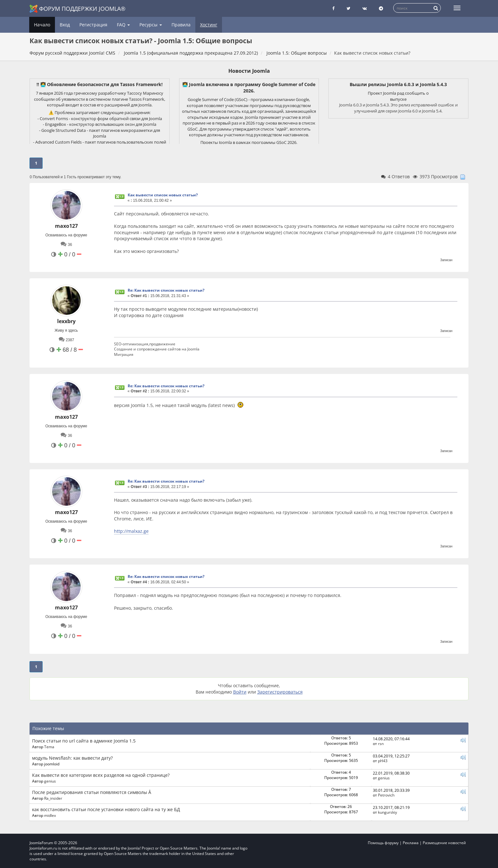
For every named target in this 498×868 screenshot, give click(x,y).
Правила (181, 25)
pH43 (382, 760)
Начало (42, 25)
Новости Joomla (249, 70)
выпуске (398, 99)
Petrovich (386, 794)
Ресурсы (150, 25)
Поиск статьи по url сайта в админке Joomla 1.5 (84, 741)
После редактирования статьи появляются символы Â (91, 792)
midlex (50, 815)
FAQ (123, 25)
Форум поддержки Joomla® (77, 9)
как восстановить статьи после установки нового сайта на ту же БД (106, 809)
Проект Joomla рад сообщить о (398, 93)
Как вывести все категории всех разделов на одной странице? (101, 775)
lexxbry (66, 321)
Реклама (411, 842)
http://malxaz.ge (131, 531)
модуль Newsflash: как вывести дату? (72, 758)
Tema (49, 746)
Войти (239, 692)
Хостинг (208, 25)
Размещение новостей (444, 842)
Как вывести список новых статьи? (163, 195)
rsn (381, 743)
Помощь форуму (383, 842)
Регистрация (93, 25)
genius (50, 780)
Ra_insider (53, 798)
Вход (65, 25)
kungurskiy (387, 812)
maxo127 (66, 225)
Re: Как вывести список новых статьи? (166, 290)
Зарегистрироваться (280, 692)
